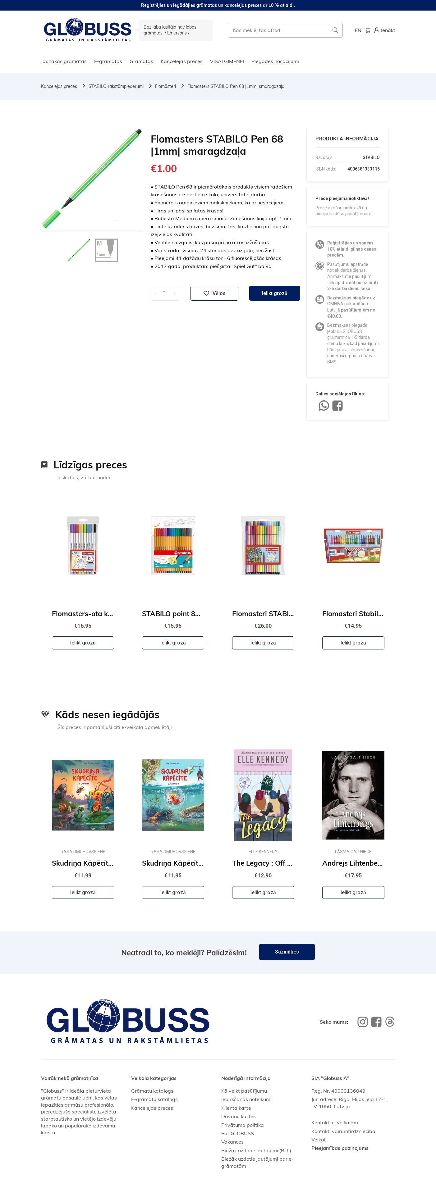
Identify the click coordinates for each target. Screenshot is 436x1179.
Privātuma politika (242, 1125)
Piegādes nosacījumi (275, 61)
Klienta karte (236, 1108)
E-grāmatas (108, 61)
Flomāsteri (165, 86)
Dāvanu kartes (238, 1116)
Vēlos (214, 293)
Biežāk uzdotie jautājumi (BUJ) (256, 1150)
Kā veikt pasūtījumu (244, 1091)
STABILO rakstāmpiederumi (116, 86)
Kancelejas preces (182, 61)
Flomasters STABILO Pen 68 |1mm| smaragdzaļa (235, 86)
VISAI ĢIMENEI (227, 61)
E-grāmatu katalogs (154, 1099)
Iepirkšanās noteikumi (246, 1099)
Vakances (232, 1142)
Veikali (319, 1139)
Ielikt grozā (274, 293)
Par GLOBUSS (237, 1133)
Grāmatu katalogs (152, 1091)
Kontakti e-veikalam (334, 1122)
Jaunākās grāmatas (64, 61)
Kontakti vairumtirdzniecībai (344, 1131)
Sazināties (287, 952)
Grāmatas (141, 61)
